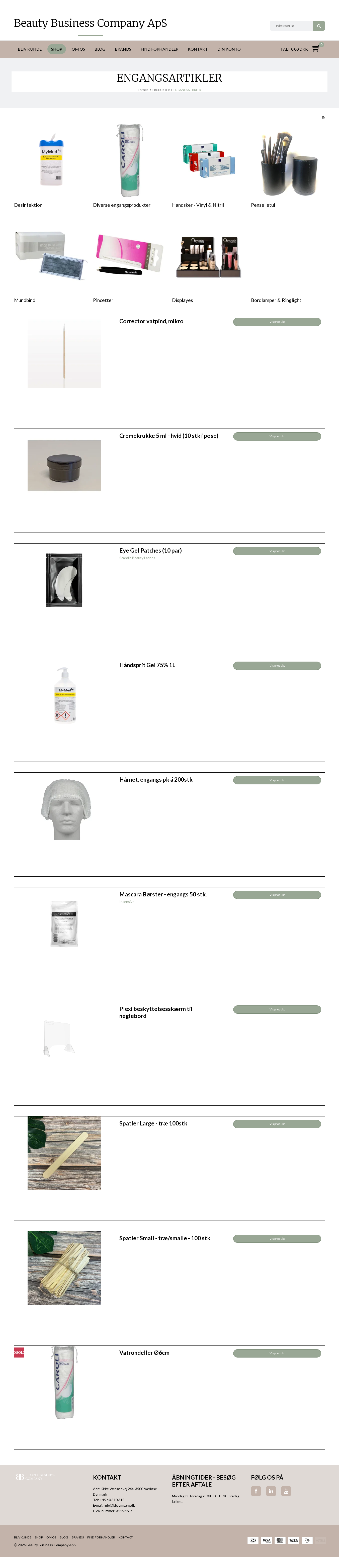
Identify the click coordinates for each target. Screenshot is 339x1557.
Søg (319, 26)
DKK (18, 5)
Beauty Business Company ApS (90, 23)
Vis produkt (277, 322)
